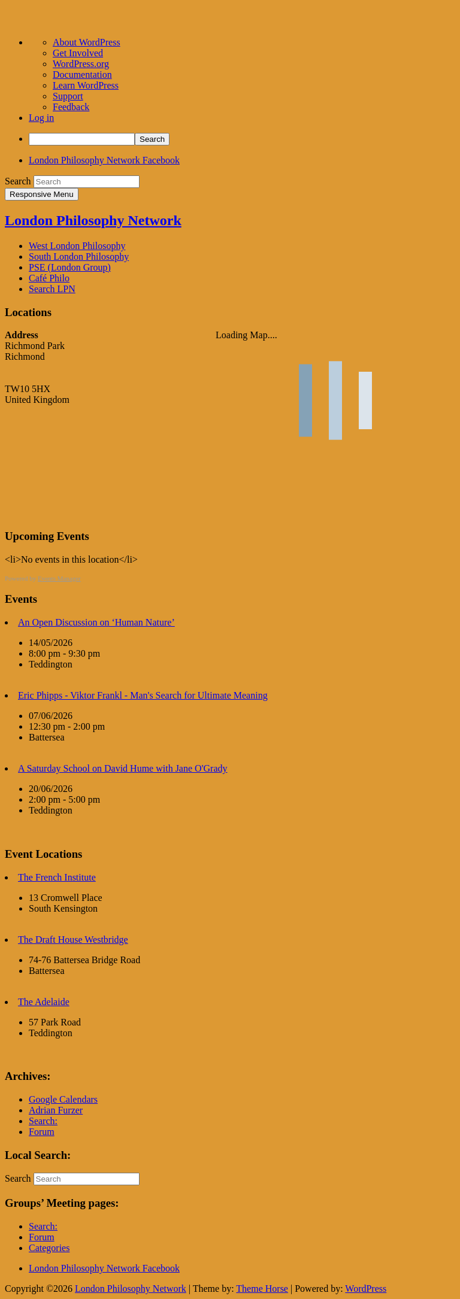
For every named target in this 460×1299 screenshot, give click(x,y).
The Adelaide (43, 1002)
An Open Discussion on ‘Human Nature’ (96, 622)
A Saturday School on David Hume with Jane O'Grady (123, 768)
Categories (49, 1248)
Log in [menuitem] (41, 118)
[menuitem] (242, 139)
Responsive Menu (42, 194)
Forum (42, 1132)
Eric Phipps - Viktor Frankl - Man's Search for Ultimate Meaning (143, 695)
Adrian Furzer (56, 1110)
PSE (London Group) (70, 267)
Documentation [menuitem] (82, 74)
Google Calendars (63, 1099)
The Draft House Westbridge (73, 939)
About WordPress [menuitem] (86, 42)
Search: (43, 1121)
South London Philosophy (79, 256)
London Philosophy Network (93, 220)
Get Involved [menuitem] (78, 53)
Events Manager (59, 578)
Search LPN (52, 289)
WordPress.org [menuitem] (81, 64)
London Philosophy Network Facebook (104, 160)
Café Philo (49, 278)
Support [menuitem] (68, 96)
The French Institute (57, 877)
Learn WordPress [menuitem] (86, 85)
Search (18, 181)
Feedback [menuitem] (71, 107)
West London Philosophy (77, 246)
